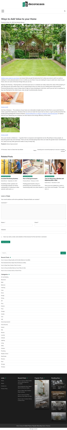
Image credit (4, 107)
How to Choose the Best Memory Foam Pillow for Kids (14, 268)
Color (2, 290)
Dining (2, 298)
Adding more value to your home (10, 78)
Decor (2, 293)
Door (2, 303)
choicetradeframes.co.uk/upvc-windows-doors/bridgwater (41, 113)
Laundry (3, 335)
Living (2, 343)
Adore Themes (46, 426)
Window (3, 366)
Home (2, 380)
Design (2, 295)
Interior (2, 327)
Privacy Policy (4, 388)
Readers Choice (4, 353)
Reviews (3, 358)
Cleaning (3, 287)
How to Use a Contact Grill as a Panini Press (11, 270)
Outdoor (3, 348)
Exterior (3, 306)
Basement (3, 279)
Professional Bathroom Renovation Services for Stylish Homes (42, 400)
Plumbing (3, 351)
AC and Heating (5, 277)
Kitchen (3, 332)
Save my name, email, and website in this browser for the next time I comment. (25, 237)
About (2, 383)
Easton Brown (20, 22)
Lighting (3, 340)
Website (3, 229)
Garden (3, 314)
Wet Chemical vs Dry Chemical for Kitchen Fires (58, 383)
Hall (2, 319)
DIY (2, 300)
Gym (2, 316)
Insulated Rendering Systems (10, 178)
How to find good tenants (30, 178)
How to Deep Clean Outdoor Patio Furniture (11, 265)
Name (3, 222)
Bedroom (3, 285)
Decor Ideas (20, 426)
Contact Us (3, 386)
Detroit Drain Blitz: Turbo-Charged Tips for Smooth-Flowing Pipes (58, 404)
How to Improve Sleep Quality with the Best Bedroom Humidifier (16, 260)
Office (2, 345)
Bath (2, 282)
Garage (3, 311)
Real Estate (3, 356)
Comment (4, 203)
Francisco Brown (26, 181)
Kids (2, 329)
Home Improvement (12, 144)
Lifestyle (3, 337)
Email (36, 222)
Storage (3, 364)
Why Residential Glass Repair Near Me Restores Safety (14, 262)
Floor (2, 308)
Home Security (4, 324)
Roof (2, 361)
